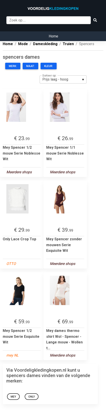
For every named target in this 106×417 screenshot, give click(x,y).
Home (53, 36)
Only (31, 396)
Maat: (30, 66)
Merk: (13, 66)
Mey (13, 396)
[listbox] (63, 79)
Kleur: (48, 66)
